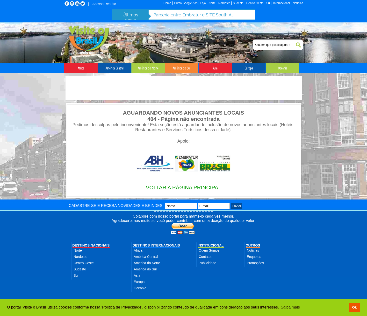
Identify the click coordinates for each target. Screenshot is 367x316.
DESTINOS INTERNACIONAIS (156, 245)
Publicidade (207, 263)
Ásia (137, 275)
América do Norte (147, 263)
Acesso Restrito (104, 4)
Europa (139, 282)
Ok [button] (354, 307)
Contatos (205, 257)
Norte (212, 3)
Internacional (281, 3)
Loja (203, 3)
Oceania (140, 288)
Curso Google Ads (185, 3)
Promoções (255, 263)
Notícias (298, 3)
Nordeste (224, 3)
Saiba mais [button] (290, 307)
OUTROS (253, 245)
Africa (138, 250)
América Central (146, 257)
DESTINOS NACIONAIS (91, 245)
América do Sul (145, 269)
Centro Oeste (254, 3)
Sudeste (238, 3)
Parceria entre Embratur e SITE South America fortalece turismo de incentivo (194, 14)
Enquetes (254, 257)
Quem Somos (209, 250)
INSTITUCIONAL (211, 245)
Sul (268, 3)
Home (167, 3)
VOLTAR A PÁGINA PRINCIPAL (183, 188)
